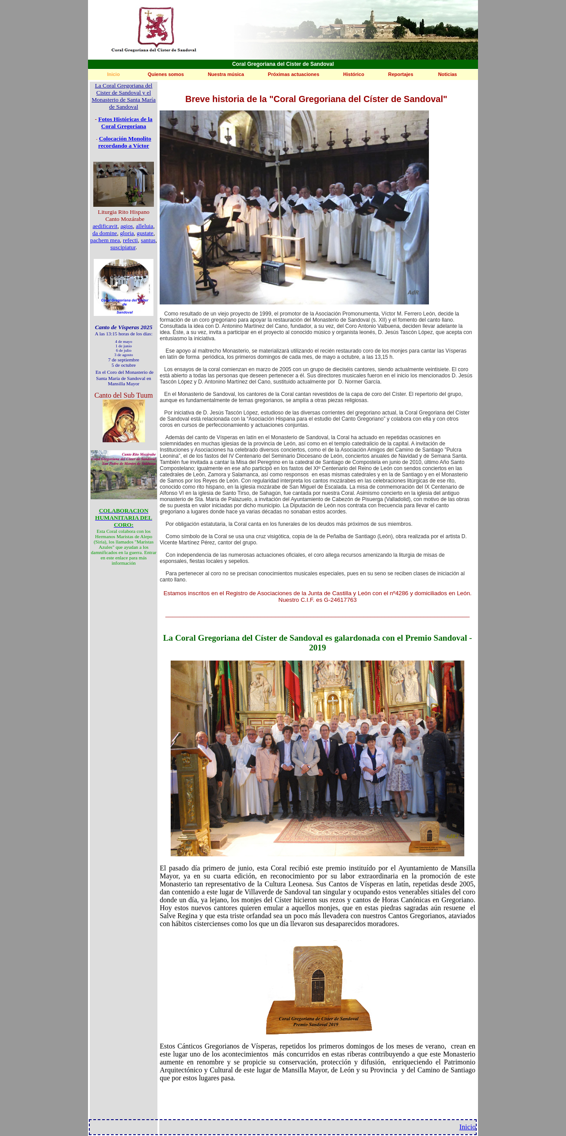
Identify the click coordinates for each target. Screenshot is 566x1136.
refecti (130, 240)
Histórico (353, 74)
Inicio (113, 74)
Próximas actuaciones (293, 74)
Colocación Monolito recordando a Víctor (124, 142)
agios (126, 226)
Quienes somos (166, 74)
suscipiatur (122, 247)
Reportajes (400, 74)
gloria (127, 233)
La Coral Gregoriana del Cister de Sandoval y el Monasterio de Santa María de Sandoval (124, 96)
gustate (145, 233)
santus (148, 240)
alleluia (144, 226)
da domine (104, 233)
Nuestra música (226, 74)
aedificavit (104, 226)
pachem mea (105, 240)
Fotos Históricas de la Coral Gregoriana (125, 122)
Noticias (447, 74)
